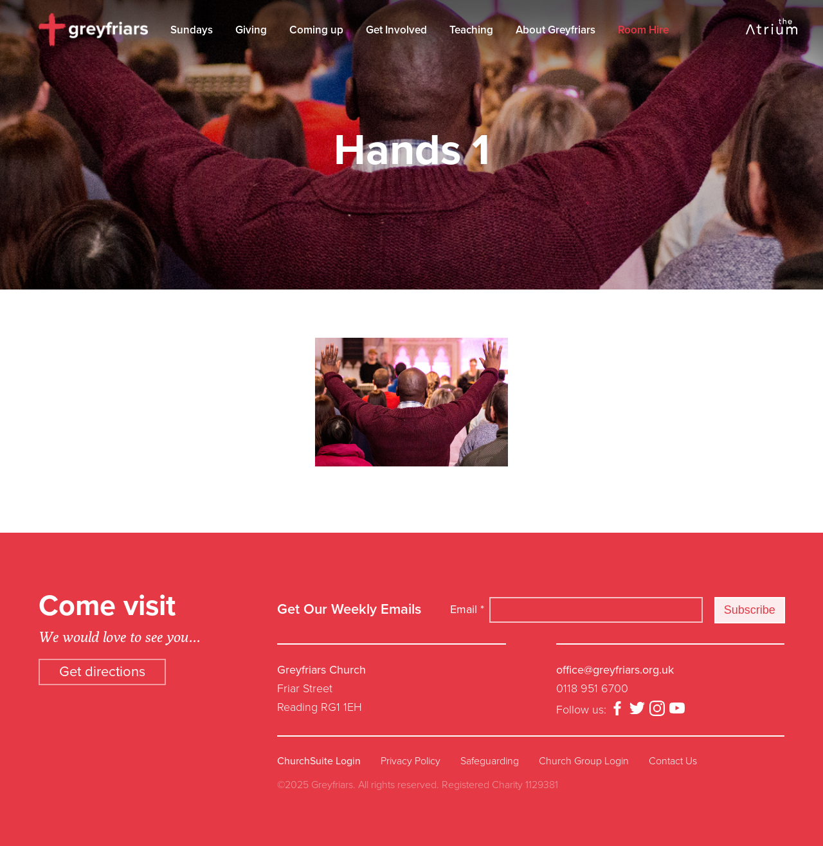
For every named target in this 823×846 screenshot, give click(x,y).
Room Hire (643, 30)
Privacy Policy (410, 761)
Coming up (316, 30)
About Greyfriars (555, 30)
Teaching (471, 30)
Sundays (191, 30)
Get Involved (396, 30)
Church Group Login (584, 761)
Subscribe (749, 609)
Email (467, 609)
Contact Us (673, 761)
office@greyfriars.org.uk (615, 670)
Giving (251, 30)
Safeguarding (489, 761)
